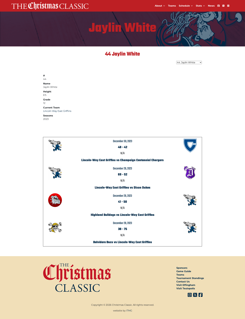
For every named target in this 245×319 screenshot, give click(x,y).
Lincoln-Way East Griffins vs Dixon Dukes (122, 187)
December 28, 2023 (122, 223)
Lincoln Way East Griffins (57, 111)
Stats (200, 5)
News (211, 5)
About (160, 5)
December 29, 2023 (122, 168)
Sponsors (181, 268)
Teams (172, 5)
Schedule (186, 5)
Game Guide (183, 271)
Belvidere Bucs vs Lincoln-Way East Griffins (122, 242)
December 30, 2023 (122, 141)
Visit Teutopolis (185, 288)
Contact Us (183, 281)
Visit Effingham (185, 285)
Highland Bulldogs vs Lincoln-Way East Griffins (122, 215)
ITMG (129, 310)
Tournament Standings (190, 278)
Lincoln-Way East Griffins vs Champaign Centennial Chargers (122, 160)
